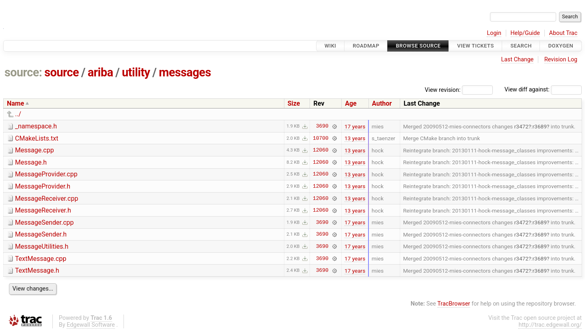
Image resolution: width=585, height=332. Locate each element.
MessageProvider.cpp (46, 174)
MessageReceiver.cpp (46, 198)
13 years (354, 138)
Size (294, 103)
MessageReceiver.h (43, 210)
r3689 (540, 126)
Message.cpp (34, 150)
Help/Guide (525, 33)
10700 (320, 138)
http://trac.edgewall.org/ (550, 324)
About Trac (563, 33)
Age (351, 103)
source (61, 72)
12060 (320, 150)
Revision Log (561, 59)
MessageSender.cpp (44, 222)
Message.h (31, 162)
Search (520, 46)
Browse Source (418, 46)
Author (382, 103)
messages (185, 72)
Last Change (517, 59)
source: (23, 72)
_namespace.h (36, 126)
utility (136, 72)
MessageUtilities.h (41, 246)
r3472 (521, 126)
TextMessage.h (37, 270)
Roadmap (366, 46)
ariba (100, 72)
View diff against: (543, 89)
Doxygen (560, 46)
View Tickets (475, 46)
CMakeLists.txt (36, 138)
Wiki (330, 46)
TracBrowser (454, 303)
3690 (322, 126)
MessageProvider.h (42, 186)
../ (18, 114)
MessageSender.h (41, 234)
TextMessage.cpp (40, 259)
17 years (354, 126)
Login (494, 33)
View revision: (443, 89)
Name (15, 103)
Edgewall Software (91, 324)
